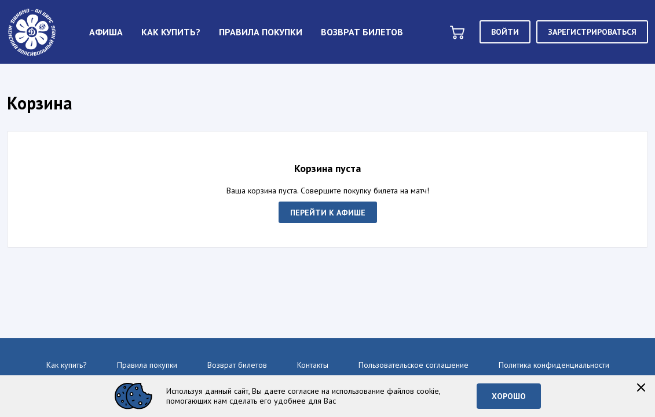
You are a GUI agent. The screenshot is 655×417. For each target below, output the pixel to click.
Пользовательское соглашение (413, 365)
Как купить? (66, 365)
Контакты (312, 365)
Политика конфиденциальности (554, 365)
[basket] (457, 32)
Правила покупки (147, 365)
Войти (505, 32)
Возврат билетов (237, 365)
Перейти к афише (327, 212)
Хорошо (509, 396)
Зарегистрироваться (592, 32)
